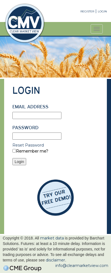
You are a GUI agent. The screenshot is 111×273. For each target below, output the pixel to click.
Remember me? (32, 151)
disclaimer (55, 260)
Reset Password (28, 145)
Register (87, 11)
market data (52, 238)
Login (102, 11)
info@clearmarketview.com (81, 265)
